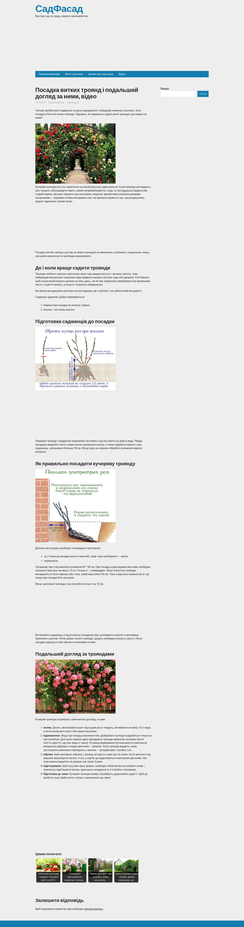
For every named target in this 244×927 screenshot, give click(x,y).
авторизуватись (93, 908)
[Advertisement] (122, 46)
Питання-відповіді (56, 102)
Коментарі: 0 (73, 102)
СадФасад (59, 9)
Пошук (165, 88)
